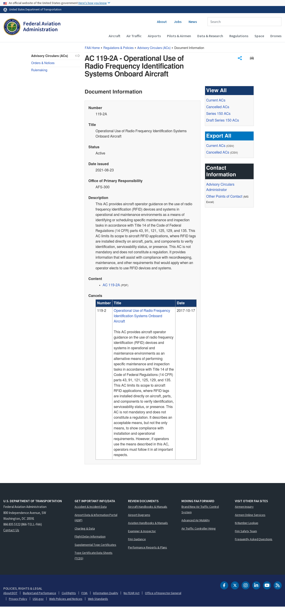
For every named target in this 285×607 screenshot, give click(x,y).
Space (259, 36)
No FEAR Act (131, 593)
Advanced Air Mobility (195, 520)
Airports (154, 36)
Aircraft (114, 36)
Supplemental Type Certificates (95, 545)
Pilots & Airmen (179, 36)
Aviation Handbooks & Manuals (148, 523)
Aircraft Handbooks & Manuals (147, 507)
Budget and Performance (39, 593)
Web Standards (98, 599)
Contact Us (11, 530)
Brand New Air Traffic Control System (200, 509)
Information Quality (105, 593)
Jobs (177, 21)
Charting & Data (85, 529)
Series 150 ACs (218, 114)
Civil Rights (69, 593)
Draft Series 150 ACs (222, 120)
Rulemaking (39, 70)
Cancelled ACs (217, 107)
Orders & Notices (43, 63)
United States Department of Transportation (35, 9)
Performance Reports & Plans (147, 548)
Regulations (238, 36)
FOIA (84, 593)
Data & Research (210, 36)
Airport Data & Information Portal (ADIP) (96, 518)
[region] (146, 380)
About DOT (10, 593)
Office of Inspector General (163, 593)
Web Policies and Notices (65, 599)
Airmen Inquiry (244, 507)
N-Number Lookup (246, 523)
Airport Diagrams (139, 515)
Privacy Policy (18, 599)
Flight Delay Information (90, 537)
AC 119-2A (111, 285)
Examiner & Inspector (142, 531)
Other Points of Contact (224, 197)
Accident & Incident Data (91, 507)
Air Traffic (134, 36)
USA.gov (38, 599)
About (162, 21)
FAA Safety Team (246, 531)
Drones (275, 36)
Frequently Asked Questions (253, 539)
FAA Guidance (137, 539)
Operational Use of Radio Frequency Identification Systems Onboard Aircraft (142, 316)
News (193, 21)
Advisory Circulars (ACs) (49, 56)
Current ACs (215, 100)
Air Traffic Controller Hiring (198, 529)
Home (92, 48)
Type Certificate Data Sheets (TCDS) (93, 555)
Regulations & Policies (118, 48)
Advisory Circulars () (154, 48)
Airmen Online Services (250, 515)
